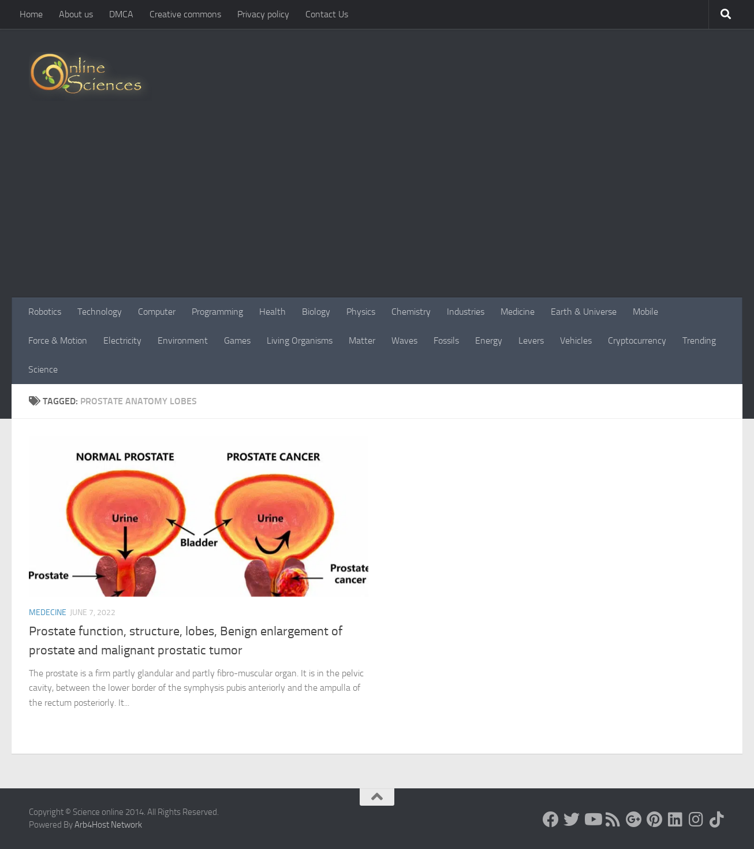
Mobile (645, 311)
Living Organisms (300, 340)
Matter (362, 340)
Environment (183, 340)
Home (31, 14)
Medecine (47, 612)
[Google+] (634, 819)
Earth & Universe (584, 311)
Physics (360, 311)
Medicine (518, 311)
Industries (465, 311)
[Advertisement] (377, 211)
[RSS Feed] (613, 819)
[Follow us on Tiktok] (717, 819)
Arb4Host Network (108, 825)
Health (272, 311)
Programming (217, 311)
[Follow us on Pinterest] (655, 819)
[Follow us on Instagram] (696, 819)
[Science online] (551, 819)
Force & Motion (57, 340)
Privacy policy (263, 14)
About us (76, 14)
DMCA (121, 14)
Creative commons (185, 14)
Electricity (122, 340)
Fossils (446, 340)
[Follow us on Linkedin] (675, 819)
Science (43, 369)
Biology (316, 311)
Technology (99, 311)
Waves (404, 340)
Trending (699, 340)
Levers (531, 340)
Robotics (44, 311)
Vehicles (576, 340)
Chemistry (411, 311)
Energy (488, 340)
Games (237, 340)
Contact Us (326, 14)
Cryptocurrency (637, 340)
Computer (157, 311)
